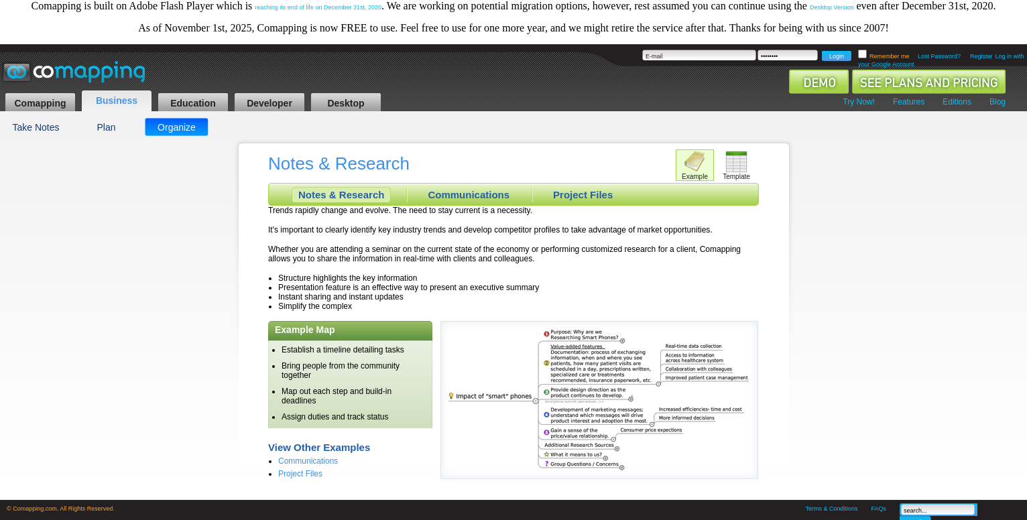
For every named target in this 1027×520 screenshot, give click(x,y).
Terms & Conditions (831, 508)
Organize (177, 127)
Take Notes (35, 127)
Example (695, 176)
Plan (106, 127)
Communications (468, 194)
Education (193, 103)
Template (736, 176)
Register (981, 56)
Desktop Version (832, 7)
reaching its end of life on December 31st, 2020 (318, 7)
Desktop (345, 103)
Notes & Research (341, 194)
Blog (997, 102)
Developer (269, 103)
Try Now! (859, 102)
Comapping (40, 103)
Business (116, 100)
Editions (957, 102)
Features (908, 102)
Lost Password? (939, 56)
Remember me (890, 56)
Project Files (583, 194)
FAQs (878, 508)
